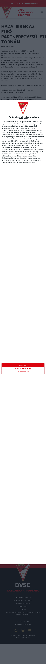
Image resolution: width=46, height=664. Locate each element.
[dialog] (23, 332)
